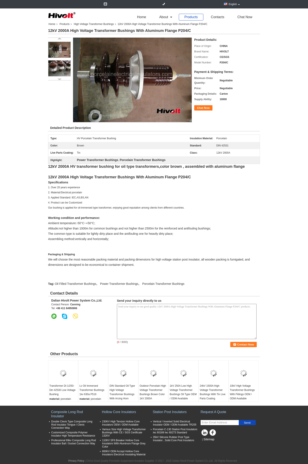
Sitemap (208, 439)
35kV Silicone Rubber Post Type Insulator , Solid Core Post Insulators (173, 439)
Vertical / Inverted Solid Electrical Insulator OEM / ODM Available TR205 (174, 423)
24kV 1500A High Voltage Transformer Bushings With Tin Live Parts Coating (212, 392)
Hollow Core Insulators (119, 412)
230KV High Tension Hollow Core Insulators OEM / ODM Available (121, 423)
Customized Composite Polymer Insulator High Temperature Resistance (73, 434)
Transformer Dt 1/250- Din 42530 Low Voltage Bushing (62, 390)
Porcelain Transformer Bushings (163, 283)
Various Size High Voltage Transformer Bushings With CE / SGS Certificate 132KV (124, 432)
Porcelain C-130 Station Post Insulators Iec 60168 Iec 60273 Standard (175, 431)
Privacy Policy (76, 460)
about (163, 17)
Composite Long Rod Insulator (67, 414)
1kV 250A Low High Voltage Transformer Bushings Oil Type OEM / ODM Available (183, 392)
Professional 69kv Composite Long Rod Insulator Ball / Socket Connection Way (73, 442)
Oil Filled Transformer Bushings (75, 283)
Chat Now (244, 17)
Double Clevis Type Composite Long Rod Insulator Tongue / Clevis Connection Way (71, 424)
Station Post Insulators (170, 412)
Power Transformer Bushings (119, 283)
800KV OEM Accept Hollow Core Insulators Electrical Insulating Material (124, 453)
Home (141, 17)
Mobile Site (208, 444)
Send (247, 422)
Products (191, 17)
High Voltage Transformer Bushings (94, 24)
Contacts (217, 17)
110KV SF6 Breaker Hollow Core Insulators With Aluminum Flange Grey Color (124, 443)
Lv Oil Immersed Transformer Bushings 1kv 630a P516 (91, 390)
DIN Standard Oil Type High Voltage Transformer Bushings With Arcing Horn (122, 392)
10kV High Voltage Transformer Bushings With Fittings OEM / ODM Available (242, 392)
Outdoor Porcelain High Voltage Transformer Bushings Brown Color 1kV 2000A (153, 392)
